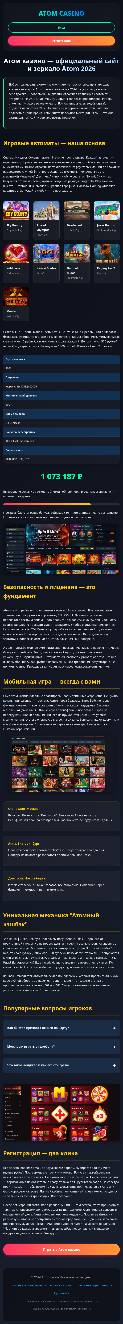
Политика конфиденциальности (28, 1285)
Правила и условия (61, 1285)
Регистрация (61, 41)
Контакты (107, 1285)
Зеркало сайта (61, 1293)
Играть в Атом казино (61, 1249)
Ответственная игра (87, 1285)
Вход (61, 27)
